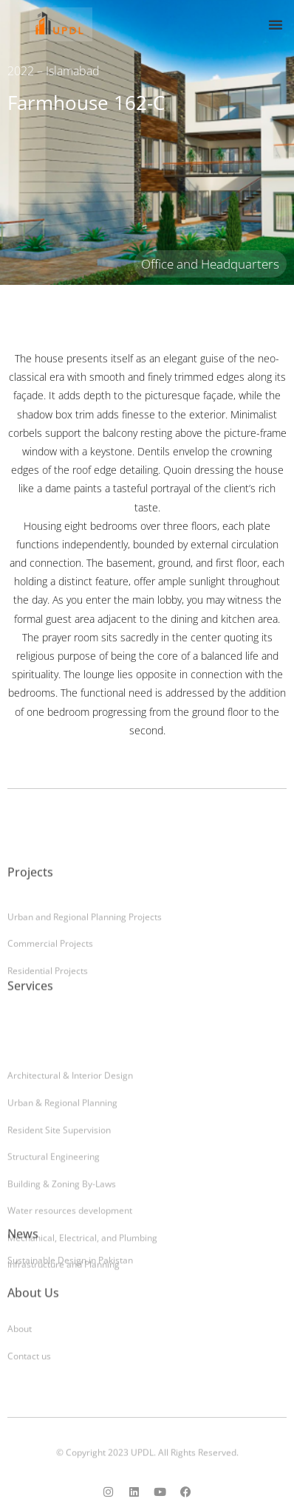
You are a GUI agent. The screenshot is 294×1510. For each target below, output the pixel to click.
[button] (275, 24)
